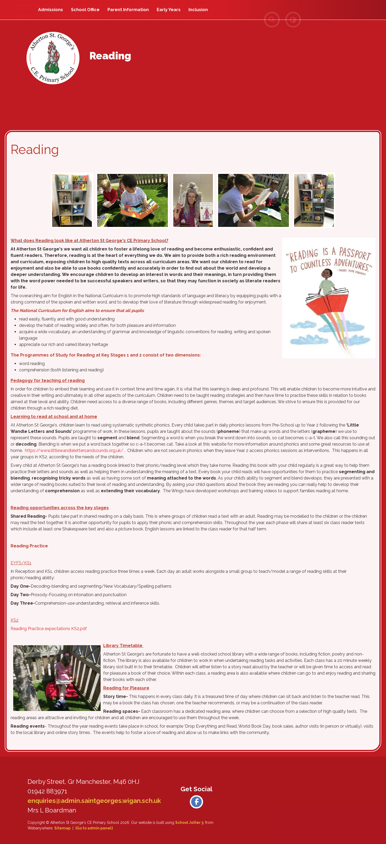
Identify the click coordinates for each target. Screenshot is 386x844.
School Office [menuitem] (85, 9)
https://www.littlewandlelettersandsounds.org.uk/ (74, 450)
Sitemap (62, 828)
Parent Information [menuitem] (128, 9)
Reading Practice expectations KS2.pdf (49, 628)
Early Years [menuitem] (169, 9)
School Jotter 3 (189, 822)
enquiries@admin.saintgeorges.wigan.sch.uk (94, 801)
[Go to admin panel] (94, 828)
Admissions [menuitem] (50, 9)
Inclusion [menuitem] (198, 9)
